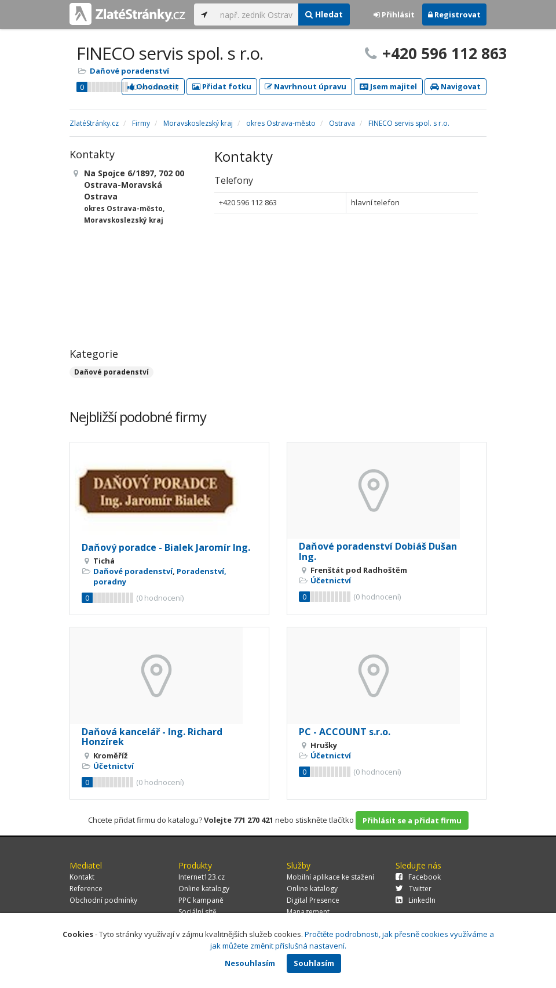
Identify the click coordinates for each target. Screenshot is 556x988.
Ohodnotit (153, 86)
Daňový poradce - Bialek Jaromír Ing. (166, 547)
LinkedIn (416, 900)
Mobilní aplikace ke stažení (330, 877)
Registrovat (454, 14)
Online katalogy (203, 888)
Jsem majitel (388, 86)
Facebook (418, 877)
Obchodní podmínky (103, 900)
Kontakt (82, 877)
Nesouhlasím (250, 963)
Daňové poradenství (129, 71)
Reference (86, 888)
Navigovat (455, 86)
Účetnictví (330, 580)
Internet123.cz (201, 877)
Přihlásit (394, 14)
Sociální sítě (197, 912)
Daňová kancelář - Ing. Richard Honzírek (152, 737)
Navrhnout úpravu (305, 86)
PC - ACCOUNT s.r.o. (344, 731)
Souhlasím (314, 963)
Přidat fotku (221, 86)
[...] (256, 14)
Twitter (413, 888)
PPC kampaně (201, 900)
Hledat (324, 14)
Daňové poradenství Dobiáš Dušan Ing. (378, 551)
